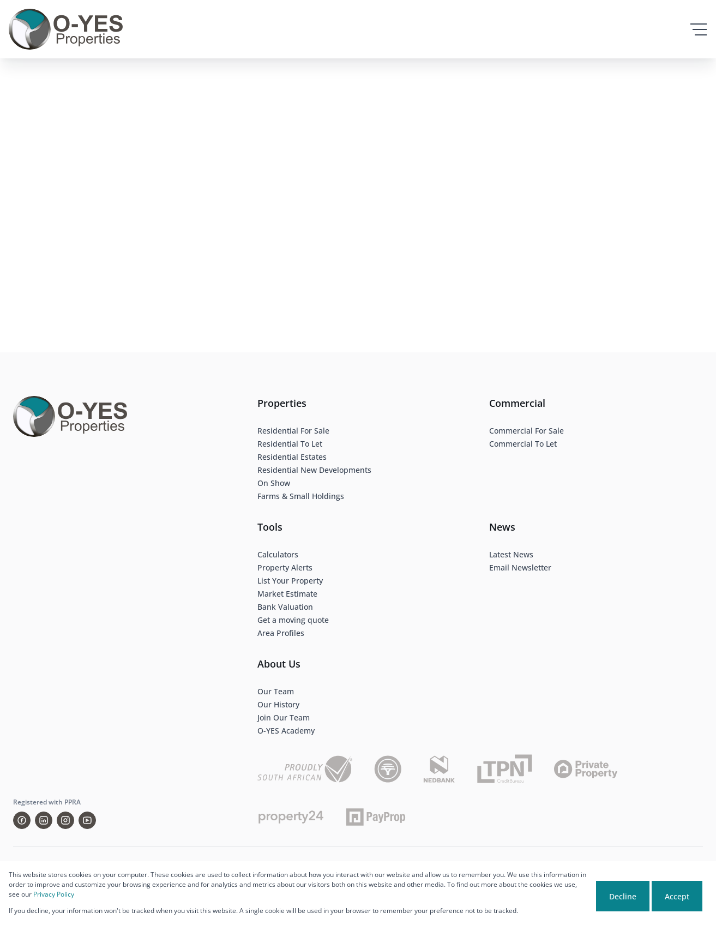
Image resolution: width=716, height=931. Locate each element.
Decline (622, 896)
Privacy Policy (53, 894)
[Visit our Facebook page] (22, 820)
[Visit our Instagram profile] (65, 820)
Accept (677, 896)
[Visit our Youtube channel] (87, 820)
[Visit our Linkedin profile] (43, 820)
